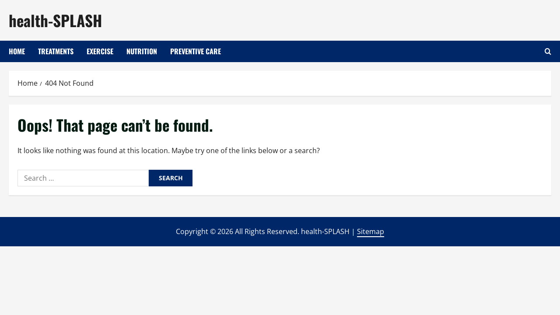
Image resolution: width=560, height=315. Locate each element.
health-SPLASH (55, 20)
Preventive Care (195, 51)
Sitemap (370, 231)
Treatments (56, 51)
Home (17, 51)
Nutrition (141, 51)
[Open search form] (548, 51)
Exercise (100, 51)
